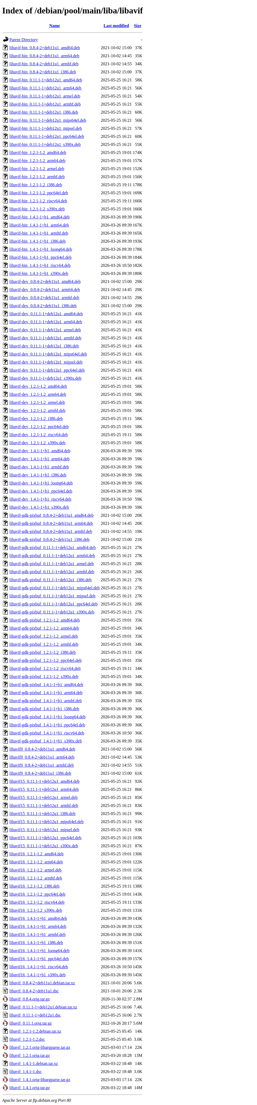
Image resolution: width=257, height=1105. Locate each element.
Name (54, 25)
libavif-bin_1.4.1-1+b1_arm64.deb (39, 225)
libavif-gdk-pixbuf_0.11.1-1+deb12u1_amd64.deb (52, 547)
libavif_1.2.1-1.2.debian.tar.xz (35, 1031)
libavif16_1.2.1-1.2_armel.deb (35, 870)
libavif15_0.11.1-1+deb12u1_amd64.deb (44, 781)
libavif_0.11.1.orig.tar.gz (30, 1023)
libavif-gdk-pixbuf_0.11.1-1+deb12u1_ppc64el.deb (53, 604)
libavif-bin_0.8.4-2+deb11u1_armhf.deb (44, 64)
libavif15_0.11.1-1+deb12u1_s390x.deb (43, 846)
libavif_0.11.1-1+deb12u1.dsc (35, 1015)
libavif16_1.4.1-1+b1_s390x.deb (37, 975)
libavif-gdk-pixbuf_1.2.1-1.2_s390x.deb (43, 676)
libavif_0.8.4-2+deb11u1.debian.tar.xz (42, 983)
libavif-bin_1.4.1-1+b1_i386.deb (37, 241)
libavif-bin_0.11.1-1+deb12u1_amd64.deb (45, 80)
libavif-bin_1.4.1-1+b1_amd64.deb (39, 217)
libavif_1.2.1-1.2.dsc (27, 1039)
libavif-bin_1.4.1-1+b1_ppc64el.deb (40, 257)
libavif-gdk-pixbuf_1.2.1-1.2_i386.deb (42, 652)
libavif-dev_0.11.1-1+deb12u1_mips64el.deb (48, 354)
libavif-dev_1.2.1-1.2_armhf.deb (37, 410)
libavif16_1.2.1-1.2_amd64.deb (36, 854)
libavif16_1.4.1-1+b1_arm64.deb (37, 926)
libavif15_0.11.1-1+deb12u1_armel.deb (43, 797)
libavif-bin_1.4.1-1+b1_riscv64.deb (40, 265)
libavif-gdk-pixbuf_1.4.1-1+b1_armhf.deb (45, 700)
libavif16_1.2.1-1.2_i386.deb (34, 886)
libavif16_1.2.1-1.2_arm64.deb (36, 862)
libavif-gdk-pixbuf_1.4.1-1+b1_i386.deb (44, 708)
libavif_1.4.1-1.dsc (25, 1071)
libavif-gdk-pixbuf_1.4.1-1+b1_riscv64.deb (46, 733)
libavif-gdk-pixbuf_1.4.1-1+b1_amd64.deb (46, 684)
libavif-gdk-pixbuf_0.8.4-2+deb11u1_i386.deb (49, 539)
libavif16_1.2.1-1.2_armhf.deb (35, 878)
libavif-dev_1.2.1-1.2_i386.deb (36, 418)
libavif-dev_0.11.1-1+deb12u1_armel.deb (45, 330)
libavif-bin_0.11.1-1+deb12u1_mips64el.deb (47, 120)
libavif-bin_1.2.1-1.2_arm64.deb (37, 160)
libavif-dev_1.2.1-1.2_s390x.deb (37, 442)
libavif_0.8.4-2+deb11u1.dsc (34, 991)
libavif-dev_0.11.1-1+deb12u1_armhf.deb (45, 338)
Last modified (116, 25)
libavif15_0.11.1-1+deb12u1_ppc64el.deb (45, 837)
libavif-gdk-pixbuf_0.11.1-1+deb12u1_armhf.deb (51, 571)
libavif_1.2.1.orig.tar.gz (29, 1055)
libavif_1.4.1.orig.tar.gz (29, 1087)
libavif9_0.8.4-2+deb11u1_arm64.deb (42, 757)
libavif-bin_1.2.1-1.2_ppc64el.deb (38, 193)
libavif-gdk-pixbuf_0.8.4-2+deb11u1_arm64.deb (51, 523)
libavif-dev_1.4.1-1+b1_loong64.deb (41, 483)
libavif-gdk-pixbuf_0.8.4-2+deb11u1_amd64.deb (51, 515)
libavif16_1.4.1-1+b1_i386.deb (36, 942)
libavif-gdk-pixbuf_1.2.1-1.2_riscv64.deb (45, 668)
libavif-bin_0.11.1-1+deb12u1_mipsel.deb (45, 128)
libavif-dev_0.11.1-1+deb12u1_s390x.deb (45, 378)
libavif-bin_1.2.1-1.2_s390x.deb (37, 209)
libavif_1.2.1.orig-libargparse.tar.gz (39, 1047)
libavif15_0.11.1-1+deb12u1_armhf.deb (43, 805)
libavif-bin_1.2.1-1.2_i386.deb (35, 184)
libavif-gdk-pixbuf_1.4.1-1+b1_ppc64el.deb (47, 725)
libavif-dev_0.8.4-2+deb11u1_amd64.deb (45, 281)
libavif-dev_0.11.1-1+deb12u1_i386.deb (44, 346)
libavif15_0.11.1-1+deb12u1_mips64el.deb (46, 821)
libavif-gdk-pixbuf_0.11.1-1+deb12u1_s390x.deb (51, 612)
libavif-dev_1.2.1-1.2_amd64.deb (38, 386)
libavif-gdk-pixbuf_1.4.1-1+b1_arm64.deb (46, 692)
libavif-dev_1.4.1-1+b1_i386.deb (37, 475)
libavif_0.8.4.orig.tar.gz (29, 999)
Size (137, 25)
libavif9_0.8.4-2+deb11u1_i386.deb (40, 773)
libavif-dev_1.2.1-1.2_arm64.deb (37, 394)
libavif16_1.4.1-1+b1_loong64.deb (39, 950)
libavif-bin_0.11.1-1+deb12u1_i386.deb (43, 112)
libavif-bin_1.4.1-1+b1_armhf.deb (38, 233)
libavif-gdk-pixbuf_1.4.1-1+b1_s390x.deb (45, 741)
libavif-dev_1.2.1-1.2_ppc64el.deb (39, 426)
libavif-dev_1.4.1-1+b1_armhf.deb (39, 467)
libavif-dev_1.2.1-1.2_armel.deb (37, 402)
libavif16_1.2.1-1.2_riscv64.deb (36, 902)
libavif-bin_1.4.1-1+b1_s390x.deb (38, 273)
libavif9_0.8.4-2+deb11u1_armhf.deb (41, 765)
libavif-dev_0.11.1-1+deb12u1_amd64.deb (46, 313)
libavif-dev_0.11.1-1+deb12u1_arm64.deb (45, 322)
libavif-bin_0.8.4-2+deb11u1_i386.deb (42, 72)
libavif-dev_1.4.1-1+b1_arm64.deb (39, 459)
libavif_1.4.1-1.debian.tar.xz (33, 1063)
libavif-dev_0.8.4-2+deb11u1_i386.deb (43, 305)
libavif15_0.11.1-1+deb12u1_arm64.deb (44, 789)
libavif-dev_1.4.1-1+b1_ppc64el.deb (40, 491)
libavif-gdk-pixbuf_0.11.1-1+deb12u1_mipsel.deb (52, 596)
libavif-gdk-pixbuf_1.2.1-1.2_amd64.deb (44, 620)
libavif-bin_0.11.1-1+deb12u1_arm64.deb (45, 88)
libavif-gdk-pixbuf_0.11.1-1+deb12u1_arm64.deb (52, 555)
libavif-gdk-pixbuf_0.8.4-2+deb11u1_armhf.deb (50, 531)
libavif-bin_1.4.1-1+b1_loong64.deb (40, 249)
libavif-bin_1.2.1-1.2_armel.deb (36, 168)
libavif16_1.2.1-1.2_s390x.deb (35, 910)
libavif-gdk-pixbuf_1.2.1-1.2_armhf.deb (43, 644)
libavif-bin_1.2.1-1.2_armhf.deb (37, 176)
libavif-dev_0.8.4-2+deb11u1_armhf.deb (44, 297)
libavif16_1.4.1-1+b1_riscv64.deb (38, 966)
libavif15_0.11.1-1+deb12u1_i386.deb (42, 813)
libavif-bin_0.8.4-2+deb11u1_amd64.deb (44, 47)
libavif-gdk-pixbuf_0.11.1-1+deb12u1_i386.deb (50, 579)
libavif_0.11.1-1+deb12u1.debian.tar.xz (43, 1007)
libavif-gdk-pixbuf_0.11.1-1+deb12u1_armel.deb (51, 563)
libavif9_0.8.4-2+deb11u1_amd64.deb (42, 749)
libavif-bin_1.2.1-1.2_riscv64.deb (38, 201)
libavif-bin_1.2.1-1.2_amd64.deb (37, 152)
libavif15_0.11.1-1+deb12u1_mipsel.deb (44, 829)
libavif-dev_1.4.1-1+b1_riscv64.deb (40, 499)
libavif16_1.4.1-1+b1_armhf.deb (37, 934)
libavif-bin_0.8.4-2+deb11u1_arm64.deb (44, 55)
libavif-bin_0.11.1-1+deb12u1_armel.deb (44, 96)
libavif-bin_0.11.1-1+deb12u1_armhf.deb (45, 104)
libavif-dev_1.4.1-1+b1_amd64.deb (39, 451)
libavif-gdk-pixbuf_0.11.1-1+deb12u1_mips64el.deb (54, 588)
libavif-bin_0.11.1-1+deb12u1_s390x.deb (45, 144)
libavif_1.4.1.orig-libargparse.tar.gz (39, 1079)
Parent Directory (23, 39)
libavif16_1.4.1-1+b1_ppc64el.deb (39, 958)
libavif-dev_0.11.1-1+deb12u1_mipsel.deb (46, 362)
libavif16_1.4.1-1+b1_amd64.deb (38, 918)
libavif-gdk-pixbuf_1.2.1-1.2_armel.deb (43, 636)
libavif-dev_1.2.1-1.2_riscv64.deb (38, 434)
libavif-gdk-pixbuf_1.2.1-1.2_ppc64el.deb (45, 660)
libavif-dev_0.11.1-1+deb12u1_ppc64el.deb (47, 370)
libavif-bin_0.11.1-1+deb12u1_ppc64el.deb (46, 136)
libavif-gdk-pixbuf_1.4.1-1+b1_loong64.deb (47, 717)
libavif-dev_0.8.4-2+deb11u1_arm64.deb (44, 289)
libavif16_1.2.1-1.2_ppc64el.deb (37, 894)
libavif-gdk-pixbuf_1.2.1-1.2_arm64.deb (44, 628)
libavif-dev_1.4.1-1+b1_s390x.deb (39, 507)
